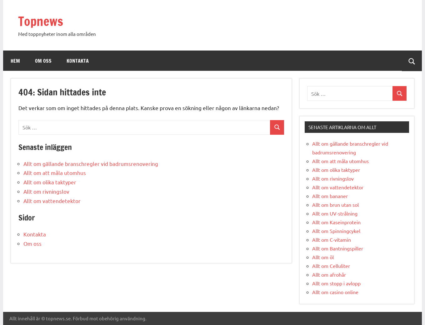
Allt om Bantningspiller (337, 248)
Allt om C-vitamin (331, 239)
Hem (15, 60)
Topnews (40, 21)
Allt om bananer (330, 196)
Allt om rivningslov (46, 191)
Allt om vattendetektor (52, 200)
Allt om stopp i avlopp (336, 283)
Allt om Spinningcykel (336, 231)
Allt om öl (323, 257)
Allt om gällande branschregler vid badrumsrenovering (90, 163)
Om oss (43, 60)
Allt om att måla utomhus (54, 172)
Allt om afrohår (329, 274)
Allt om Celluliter (331, 266)
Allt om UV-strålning (335, 213)
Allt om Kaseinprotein (336, 222)
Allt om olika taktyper (49, 182)
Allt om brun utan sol (335, 204)
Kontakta (78, 60)
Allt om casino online (335, 292)
